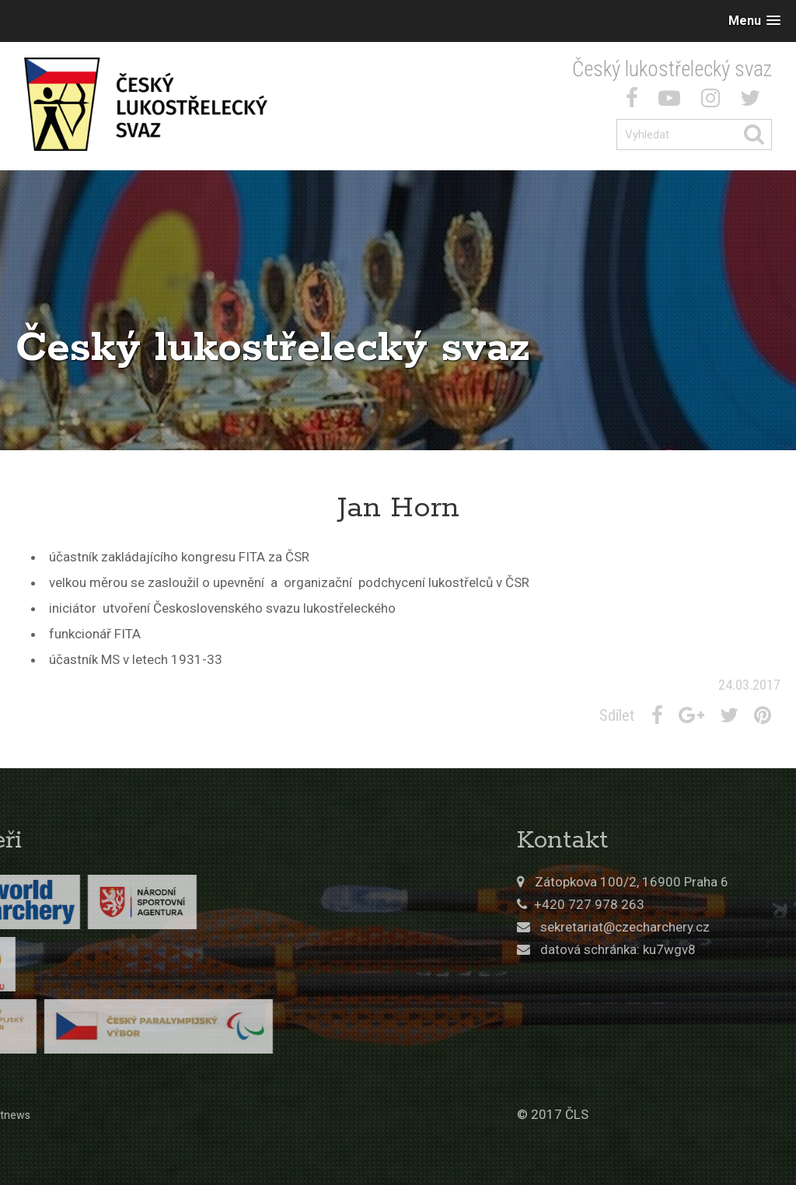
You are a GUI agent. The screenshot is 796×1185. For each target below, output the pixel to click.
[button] (754, 20)
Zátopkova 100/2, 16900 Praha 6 (699, 882)
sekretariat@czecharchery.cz (692, 927)
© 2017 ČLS (620, 1114)
